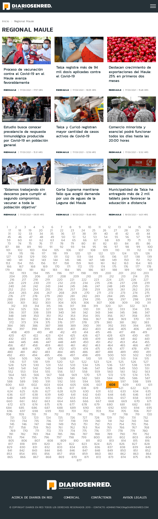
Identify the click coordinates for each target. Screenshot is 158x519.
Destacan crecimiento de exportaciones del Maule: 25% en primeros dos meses (130, 74)
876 (148, 457)
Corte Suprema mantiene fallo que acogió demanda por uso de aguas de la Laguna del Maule (78, 196)
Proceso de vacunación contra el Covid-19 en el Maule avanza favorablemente (24, 76)
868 (48, 457)
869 (61, 457)
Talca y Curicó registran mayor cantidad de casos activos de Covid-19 (77, 131)
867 (35, 457)
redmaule (10, 90)
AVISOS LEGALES (135, 497)
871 (86, 457)
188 (114, 270)
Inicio (5, 21)
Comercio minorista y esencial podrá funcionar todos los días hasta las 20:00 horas (130, 133)
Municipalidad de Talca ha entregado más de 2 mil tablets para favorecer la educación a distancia (131, 196)
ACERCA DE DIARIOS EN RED (32, 497)
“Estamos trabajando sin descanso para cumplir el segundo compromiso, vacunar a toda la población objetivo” (25, 198)
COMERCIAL (72, 497)
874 (123, 457)
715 (91, 414)
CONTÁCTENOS (101, 497)
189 (126, 270)
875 (135, 457)
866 (23, 457)
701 (73, 411)
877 (79, 460)
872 (98, 457)
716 (102, 414)
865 (10, 457)
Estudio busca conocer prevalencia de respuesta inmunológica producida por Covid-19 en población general (26, 135)
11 (100, 227)
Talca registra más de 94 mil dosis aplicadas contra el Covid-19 (78, 72)
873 (110, 457)
